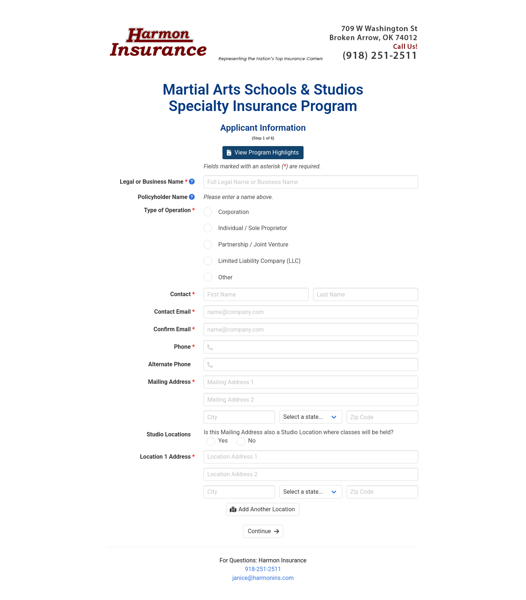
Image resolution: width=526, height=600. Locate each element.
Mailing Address (171, 381)
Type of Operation (169, 210)
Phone (184, 346)
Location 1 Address (167, 456)
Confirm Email (174, 329)
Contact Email (174, 311)
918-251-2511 (263, 569)
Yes (223, 440)
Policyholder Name (166, 197)
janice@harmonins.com (263, 577)
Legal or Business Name (157, 181)
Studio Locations (170, 434)
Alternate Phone (171, 364)
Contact (182, 294)
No (252, 440)
